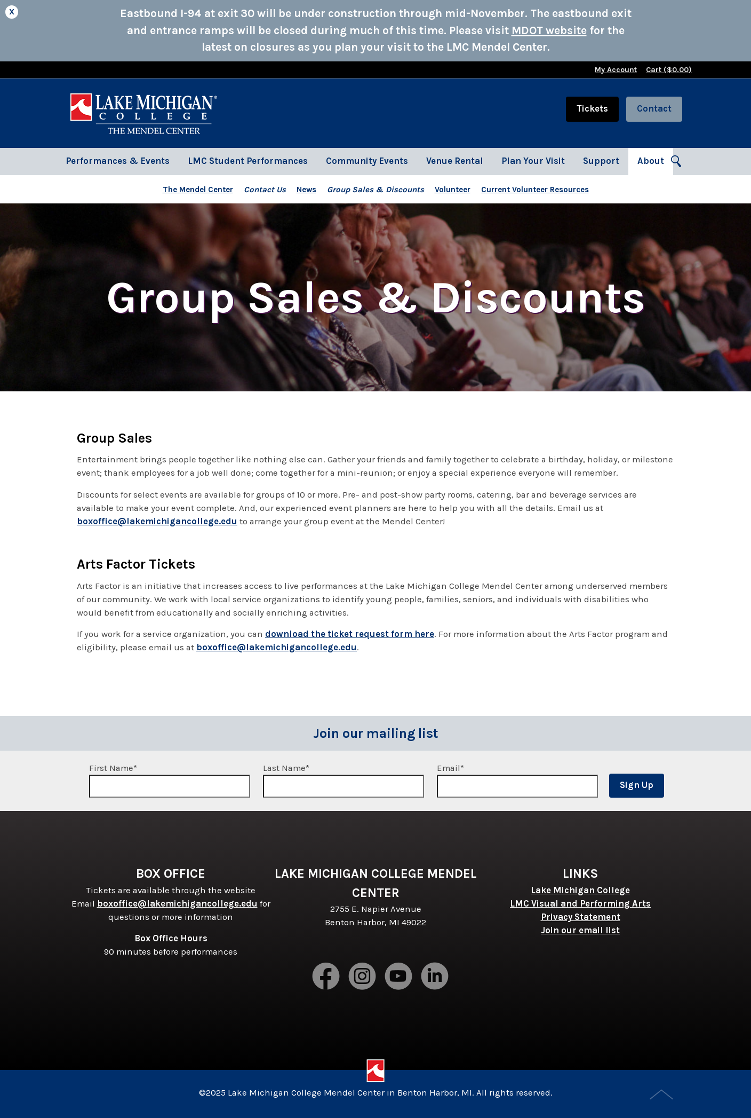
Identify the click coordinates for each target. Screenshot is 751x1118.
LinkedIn (435, 977)
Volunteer (452, 189)
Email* (517, 780)
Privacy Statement (580, 917)
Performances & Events (118, 161)
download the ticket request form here (349, 634)
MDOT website (549, 30)
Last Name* (343, 780)
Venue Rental (454, 161)
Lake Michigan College (580, 890)
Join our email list (580, 930)
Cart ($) (669, 69)
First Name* (169, 780)
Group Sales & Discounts (375, 189)
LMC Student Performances (248, 161)
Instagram (363, 977)
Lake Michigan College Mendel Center (143, 113)
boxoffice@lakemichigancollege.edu (157, 521)
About (650, 161)
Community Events (367, 161)
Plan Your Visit (533, 161)
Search (677, 162)
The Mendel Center (198, 189)
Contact (654, 109)
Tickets (592, 109)
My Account (616, 69)
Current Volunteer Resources (535, 189)
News (306, 189)
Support (601, 161)
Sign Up (636, 785)
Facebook (326, 977)
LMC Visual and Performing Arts (580, 904)
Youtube (399, 977)
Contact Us (265, 189)
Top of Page (662, 1095)
